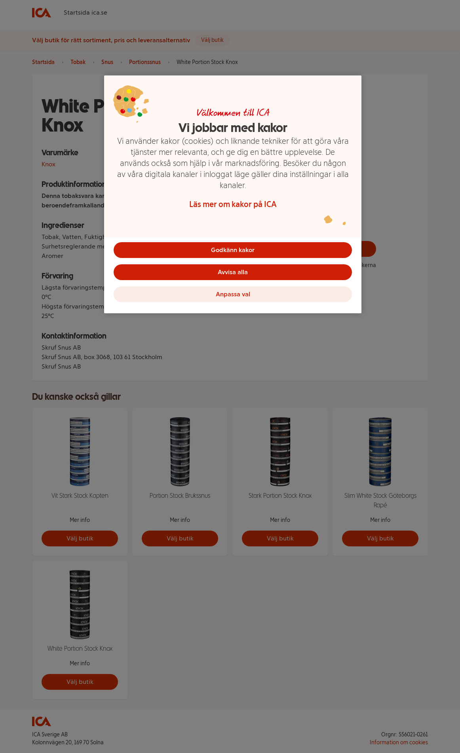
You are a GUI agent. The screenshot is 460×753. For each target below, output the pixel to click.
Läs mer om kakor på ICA (233, 204)
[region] (232, 194)
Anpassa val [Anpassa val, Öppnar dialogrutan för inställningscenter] (233, 294)
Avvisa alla (233, 272)
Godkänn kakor (233, 250)
